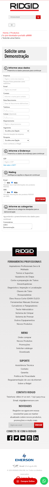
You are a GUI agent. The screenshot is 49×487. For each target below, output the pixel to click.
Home (5, 33)
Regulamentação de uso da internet (24, 380)
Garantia (24, 372)
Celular (9, 114)
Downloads (24, 352)
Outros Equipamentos (24, 320)
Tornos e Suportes (24, 273)
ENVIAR (38, 424)
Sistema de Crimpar (24, 313)
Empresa (6, 75)
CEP (4, 158)
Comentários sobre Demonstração (8, 222)
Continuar (40, 199)
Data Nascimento (9, 100)
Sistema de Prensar (25, 317)
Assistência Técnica (24, 365)
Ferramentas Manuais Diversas (24, 302)
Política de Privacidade (24, 376)
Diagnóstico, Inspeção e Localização (25, 287)
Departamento (8, 121)
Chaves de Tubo (24, 291)
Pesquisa (6, 137)
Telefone (6, 107)
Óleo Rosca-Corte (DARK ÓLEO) (24, 298)
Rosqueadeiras (24, 295)
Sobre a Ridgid (24, 383)
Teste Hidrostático (24, 309)
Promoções (24, 344)
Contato (6, 93)
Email (5, 86)
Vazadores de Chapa (24, 277)
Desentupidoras (24, 284)
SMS (5, 189)
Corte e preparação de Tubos (24, 280)
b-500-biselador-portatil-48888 (17, 35)
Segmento (7, 127)
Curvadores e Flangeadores (25, 306)
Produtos (14, 33)
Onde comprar (24, 337)
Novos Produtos (24, 324)
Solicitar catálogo (24, 348)
